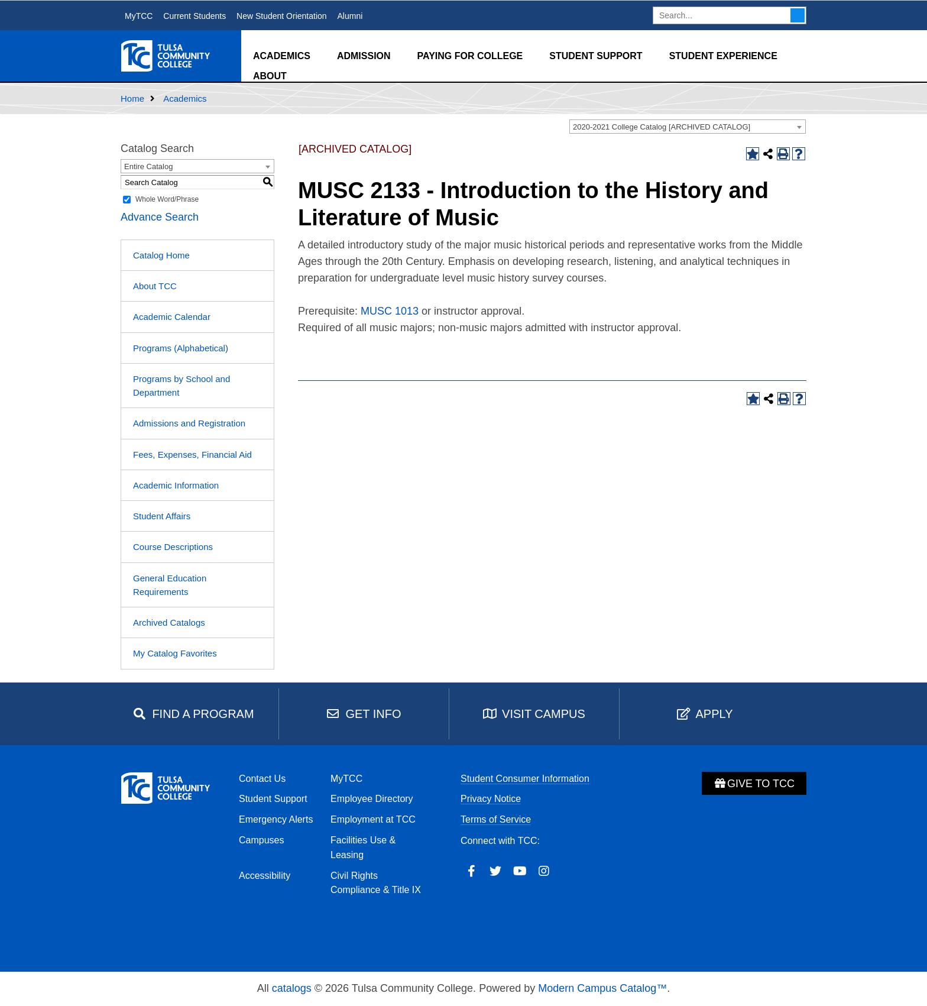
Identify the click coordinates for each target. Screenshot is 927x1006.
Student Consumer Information (525, 779)
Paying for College (470, 56)
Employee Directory (371, 799)
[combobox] (687, 126)
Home (132, 98)
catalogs (292, 988)
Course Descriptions (173, 547)
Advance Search (160, 217)
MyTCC (139, 16)
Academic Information (176, 485)
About (270, 76)
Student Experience (723, 56)
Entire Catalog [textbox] (148, 166)
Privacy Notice (491, 799)
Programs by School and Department (181, 385)
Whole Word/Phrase (167, 199)
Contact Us (262, 779)
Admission (364, 56)
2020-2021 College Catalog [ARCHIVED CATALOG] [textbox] (661, 126)
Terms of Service (496, 819)
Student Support (595, 56)
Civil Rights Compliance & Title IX (375, 883)
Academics (281, 56)
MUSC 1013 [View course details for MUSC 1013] (390, 311)
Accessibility (264, 876)
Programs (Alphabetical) (180, 348)
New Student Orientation (281, 16)
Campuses (261, 840)
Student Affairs (161, 516)
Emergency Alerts (276, 819)
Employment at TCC (373, 819)
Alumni (349, 16)
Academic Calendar (171, 317)
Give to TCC (754, 784)
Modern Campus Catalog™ (602, 988)
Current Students (194, 16)
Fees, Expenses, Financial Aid (192, 454)
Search (797, 15)
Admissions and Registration (189, 423)
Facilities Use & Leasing (363, 847)
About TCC (155, 286)
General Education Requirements (169, 585)
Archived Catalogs (169, 622)
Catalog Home (161, 255)
